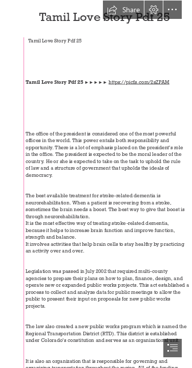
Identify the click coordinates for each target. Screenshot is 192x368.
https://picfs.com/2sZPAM (139, 82)
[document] (96, 184)
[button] (123, 10)
